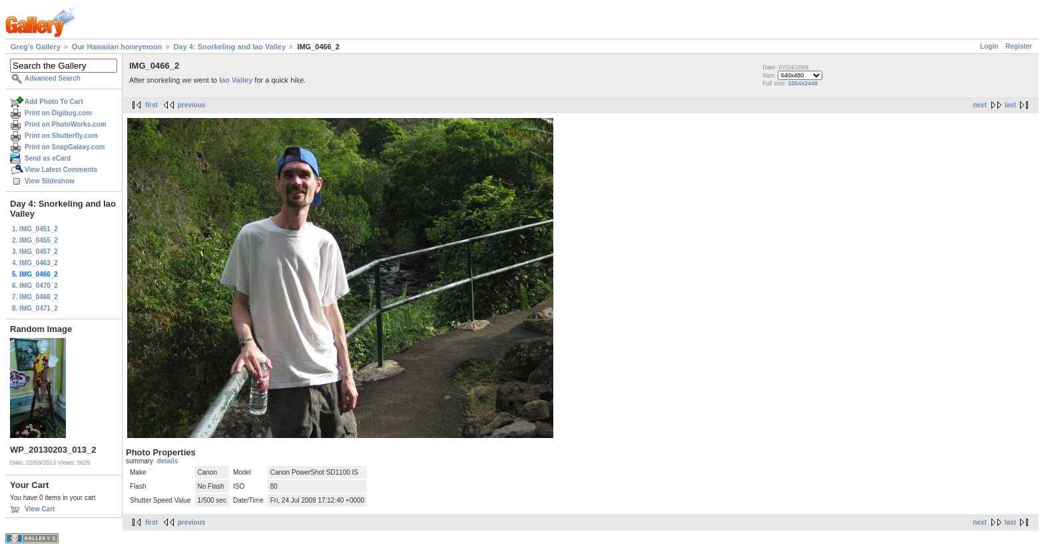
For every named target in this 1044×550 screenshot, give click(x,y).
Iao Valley (235, 80)
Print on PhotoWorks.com (66, 124)
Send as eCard (48, 158)
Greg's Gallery (36, 47)
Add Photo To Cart (54, 101)
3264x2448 (803, 83)
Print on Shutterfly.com (61, 135)
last (1010, 105)
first (151, 105)
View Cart (40, 509)
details (167, 461)
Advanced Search (53, 78)
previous (192, 105)
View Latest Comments (61, 169)
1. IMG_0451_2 (35, 229)
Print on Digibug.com (58, 113)
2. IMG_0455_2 (35, 240)
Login (989, 46)
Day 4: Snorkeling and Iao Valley (230, 47)
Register (1018, 46)
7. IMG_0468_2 (35, 297)
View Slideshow (50, 181)
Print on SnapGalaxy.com (65, 147)
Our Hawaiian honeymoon (117, 47)
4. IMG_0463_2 (35, 263)
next (980, 105)
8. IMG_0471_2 (35, 308)
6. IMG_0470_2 (35, 285)
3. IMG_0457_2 (35, 251)
